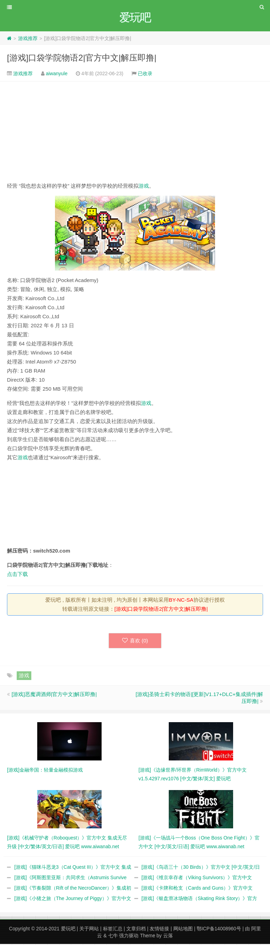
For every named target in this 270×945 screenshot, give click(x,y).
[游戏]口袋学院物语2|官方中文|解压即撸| (81, 58)
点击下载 (17, 575)
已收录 (145, 74)
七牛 (113, 936)
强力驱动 (128, 936)
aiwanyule (57, 74)
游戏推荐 (28, 39)
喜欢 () (135, 642)
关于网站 (89, 929)
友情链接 (159, 929)
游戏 (143, 187)
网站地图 (183, 929)
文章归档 (136, 929)
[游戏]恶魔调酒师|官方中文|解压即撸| (54, 695)
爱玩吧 (68, 929)
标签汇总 (112, 929)
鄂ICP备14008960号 (219, 929)
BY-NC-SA (181, 601)
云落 (168, 936)
